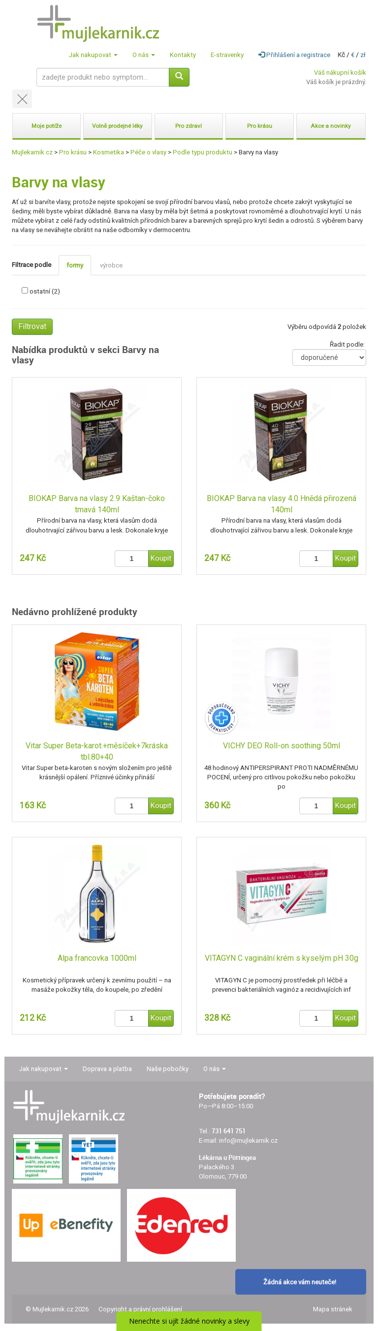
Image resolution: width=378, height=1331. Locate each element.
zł (363, 55)
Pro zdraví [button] (188, 125)
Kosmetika (108, 152)
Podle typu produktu (202, 152)
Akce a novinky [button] (331, 125)
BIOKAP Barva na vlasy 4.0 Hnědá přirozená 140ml (281, 504)
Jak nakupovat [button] (93, 55)
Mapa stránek (332, 1309)
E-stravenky (227, 55)
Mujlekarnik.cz (32, 152)
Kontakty (183, 55)
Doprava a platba (107, 1068)
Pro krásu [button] (259, 125)
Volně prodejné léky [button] (117, 125)
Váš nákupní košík (340, 72)
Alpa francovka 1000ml (97, 958)
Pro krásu (73, 152)
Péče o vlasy (148, 152)
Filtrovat (32, 326)
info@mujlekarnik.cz (248, 1140)
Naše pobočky (168, 1068)
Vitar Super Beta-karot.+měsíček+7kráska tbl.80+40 (97, 751)
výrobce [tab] (111, 265)
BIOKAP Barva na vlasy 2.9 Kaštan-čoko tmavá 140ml (97, 504)
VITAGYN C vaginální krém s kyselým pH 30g (281, 958)
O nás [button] (143, 55)
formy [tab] (74, 265)
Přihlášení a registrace (294, 55)
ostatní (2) (45, 291)
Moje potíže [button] (47, 125)
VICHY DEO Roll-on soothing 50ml (281, 745)
